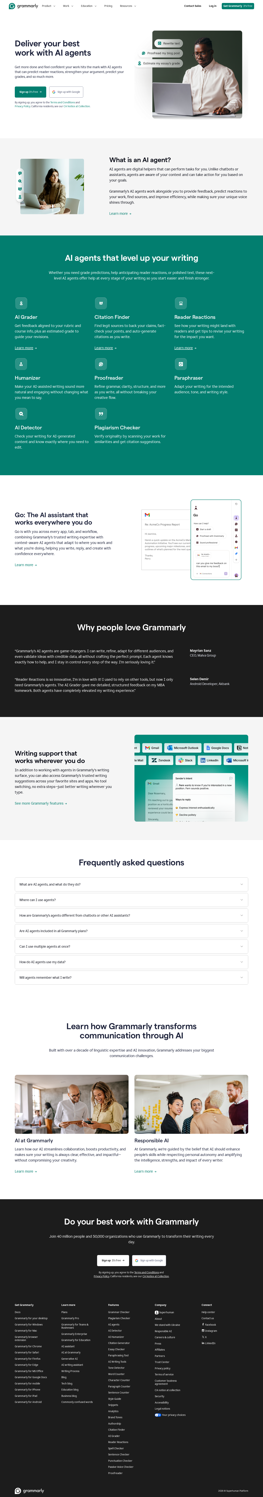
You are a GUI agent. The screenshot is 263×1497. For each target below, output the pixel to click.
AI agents (113, 1324)
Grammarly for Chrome (28, 1346)
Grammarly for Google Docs (31, 1377)
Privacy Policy (22, 106)
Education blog (69, 1389)
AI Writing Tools (117, 1361)
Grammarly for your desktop (31, 1318)
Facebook (209, 1324)
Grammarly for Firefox (28, 1358)
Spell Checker (116, 1448)
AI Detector (115, 1330)
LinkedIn (208, 1343)
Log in (212, 6)
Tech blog (66, 1383)
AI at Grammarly (70, 1352)
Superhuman (164, 1312)
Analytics (113, 1411)
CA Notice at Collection (77, 106)
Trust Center (162, 1362)
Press (158, 1343)
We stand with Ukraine (167, 1325)
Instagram (209, 1330)
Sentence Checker (118, 1454)
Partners (160, 1356)
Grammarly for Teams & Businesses (74, 1326)
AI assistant (68, 1346)
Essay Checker (116, 1349)
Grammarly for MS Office (29, 1371)
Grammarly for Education (75, 1340)
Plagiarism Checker (119, 1318)
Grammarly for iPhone (27, 1389)
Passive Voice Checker (121, 1467)
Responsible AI (163, 1331)
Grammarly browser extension (26, 1338)
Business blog (69, 1396)
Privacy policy (162, 1368)
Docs (17, 1312)
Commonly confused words (77, 1402)
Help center (208, 1312)
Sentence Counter (118, 1392)
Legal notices (162, 1408)
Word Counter (116, 1374)
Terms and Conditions (62, 102)
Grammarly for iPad (26, 1396)
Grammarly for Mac (26, 1330)
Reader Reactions (118, 1442)
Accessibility (162, 1402)
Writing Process (70, 1371)
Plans (64, 1312)
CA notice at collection (167, 1390)
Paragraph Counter (119, 1386)
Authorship (114, 1423)
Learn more (120, 213)
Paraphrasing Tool (118, 1355)
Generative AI (69, 1358)
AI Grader (114, 1436)
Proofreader (115, 1473)
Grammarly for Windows (29, 1324)
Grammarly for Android (28, 1402)
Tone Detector (116, 1367)
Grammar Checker (119, 1312)
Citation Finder (116, 1429)
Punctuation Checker (120, 1460)
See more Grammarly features (41, 803)
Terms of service (164, 1374)
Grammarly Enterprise (74, 1334)
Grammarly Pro (70, 1318)
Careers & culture (165, 1337)
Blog (63, 1377)
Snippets (113, 1405)
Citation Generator (119, 1343)
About (158, 1318)
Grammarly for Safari (27, 1352)
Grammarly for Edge (26, 1365)
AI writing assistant (72, 1365)
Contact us (208, 1318)
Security (159, 1396)
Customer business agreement (166, 1382)
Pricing (108, 6)
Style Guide (114, 1399)
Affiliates (160, 1349)
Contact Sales (192, 6)
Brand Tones (115, 1417)
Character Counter (119, 1380)
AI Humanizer (116, 1337)
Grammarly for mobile (27, 1383)
